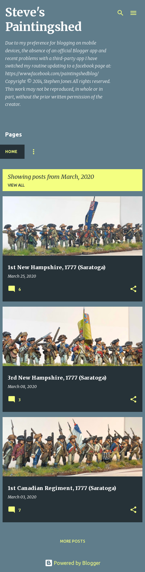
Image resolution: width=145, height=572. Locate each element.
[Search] (120, 13)
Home (11, 151)
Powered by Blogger (72, 563)
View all (16, 185)
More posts (72, 541)
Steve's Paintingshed (43, 19)
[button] (133, 289)
